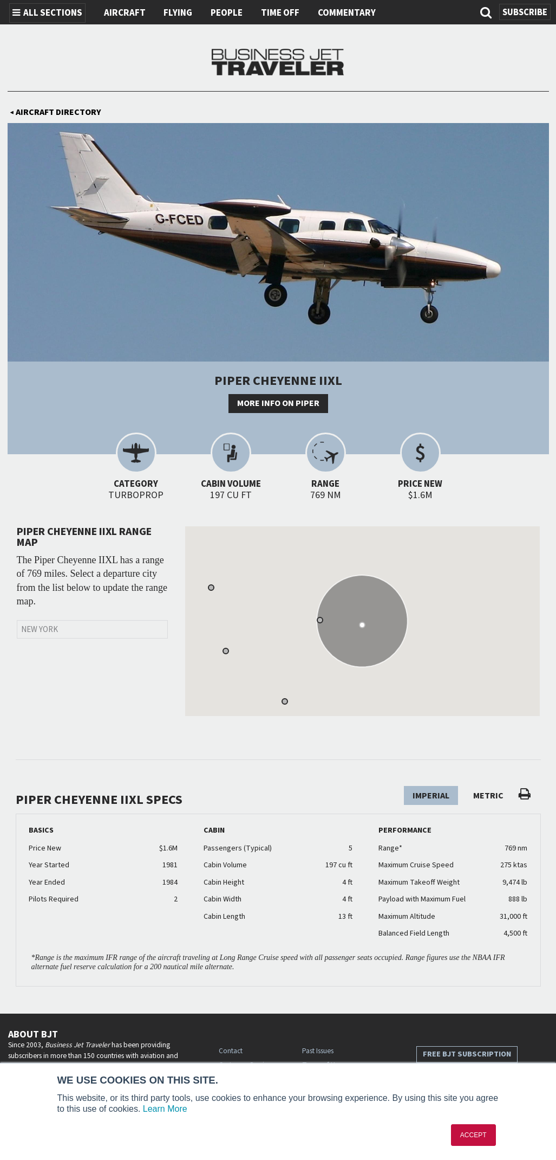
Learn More (165, 1108)
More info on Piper (278, 403)
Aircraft (125, 13)
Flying (177, 13)
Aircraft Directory (55, 112)
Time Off (280, 13)
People (227, 13)
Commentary (347, 13)
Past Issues (317, 1051)
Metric (488, 796)
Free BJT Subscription (467, 1054)
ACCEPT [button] (473, 1135)
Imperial (431, 796)
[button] (320, 620)
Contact (231, 1051)
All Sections (47, 13)
